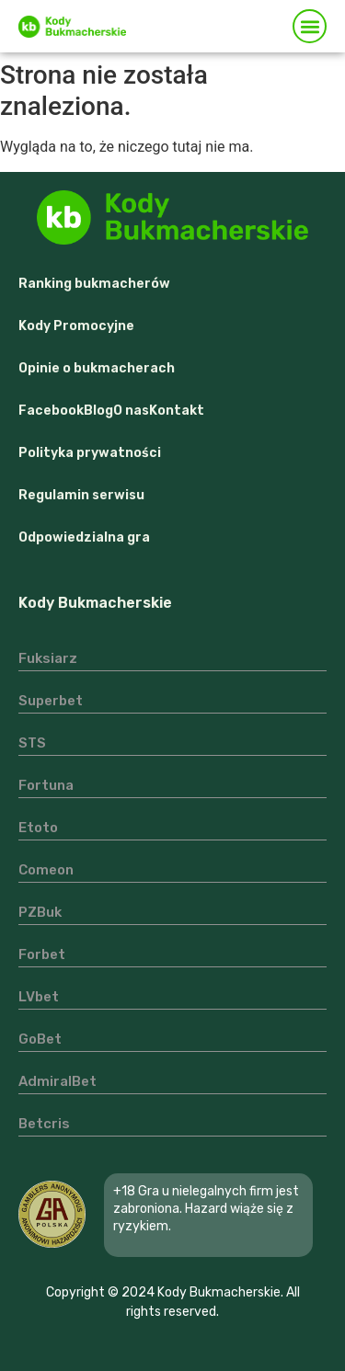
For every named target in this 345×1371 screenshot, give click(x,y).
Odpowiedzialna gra (84, 537)
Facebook (51, 410)
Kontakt (176, 410)
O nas (131, 410)
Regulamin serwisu (81, 495)
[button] (310, 26)
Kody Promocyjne (76, 326)
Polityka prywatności (89, 453)
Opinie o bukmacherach (96, 368)
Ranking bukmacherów (94, 283)
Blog (98, 410)
